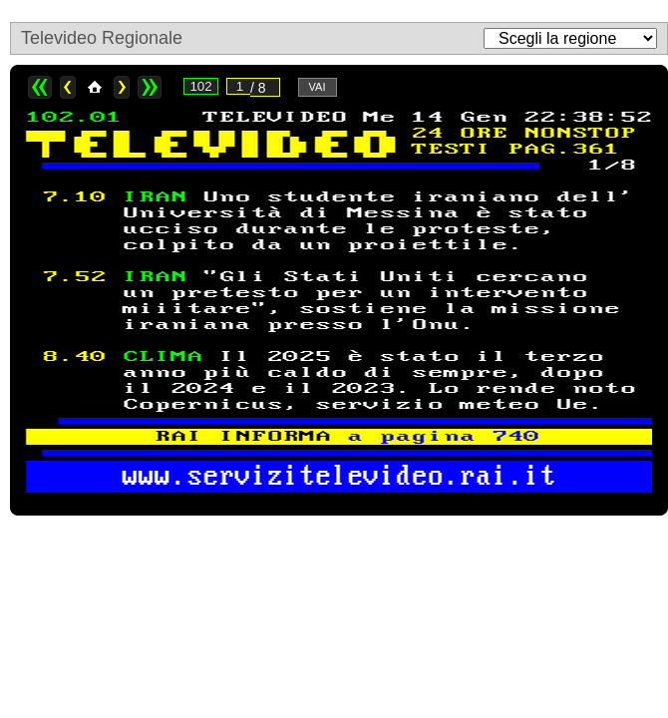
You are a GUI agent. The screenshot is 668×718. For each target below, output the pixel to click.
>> (150, 87)
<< (40, 87)
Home (95, 87)
